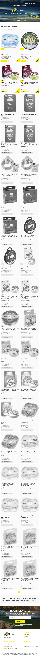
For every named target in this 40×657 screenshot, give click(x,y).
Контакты (33, 13)
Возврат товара (28, 638)
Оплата (26, 636)
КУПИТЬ (3, 91)
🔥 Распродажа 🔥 (18, 20)
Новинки (26, 13)
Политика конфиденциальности (31, 646)
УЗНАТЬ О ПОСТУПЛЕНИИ (7, 152)
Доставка (27, 634)
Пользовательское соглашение (11, 648)
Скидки (26, 644)
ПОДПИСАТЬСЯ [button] (20, 621)
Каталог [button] (7, 13)
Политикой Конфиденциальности (26, 624)
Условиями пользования (19, 625)
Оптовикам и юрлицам (16, 13)
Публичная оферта (8, 646)
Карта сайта (7, 644)
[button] (34, 17)
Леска (25, 20)
